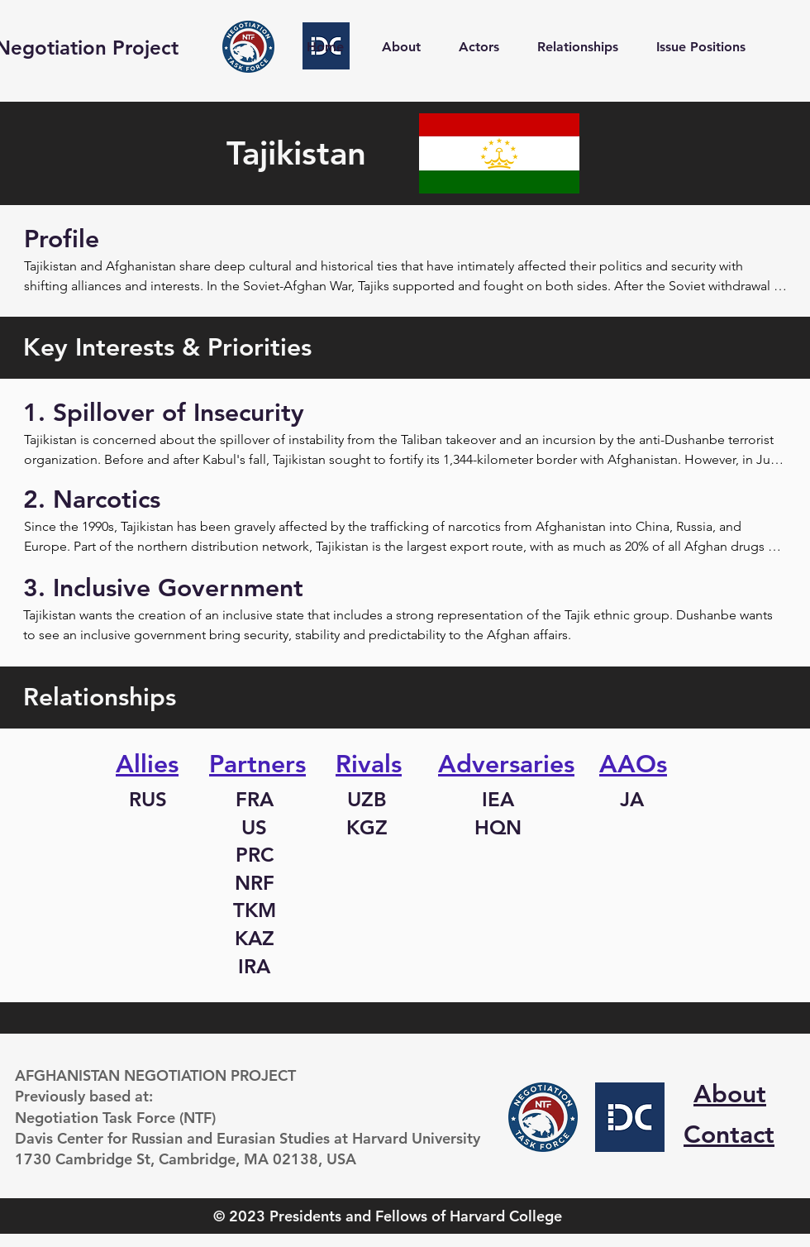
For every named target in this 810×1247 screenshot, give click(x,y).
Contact (729, 1134)
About (729, 1094)
